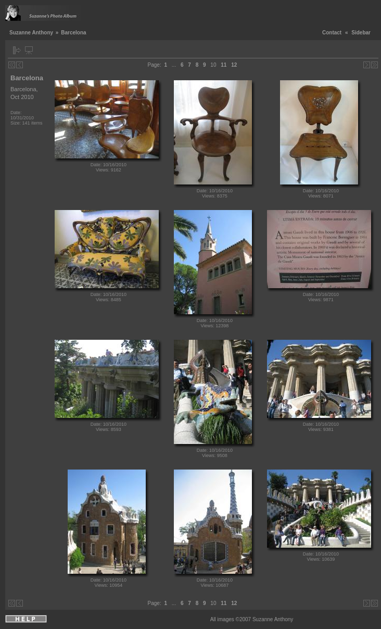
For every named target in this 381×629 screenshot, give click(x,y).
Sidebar (361, 32)
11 (223, 65)
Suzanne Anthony (31, 32)
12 (234, 65)
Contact (331, 32)
